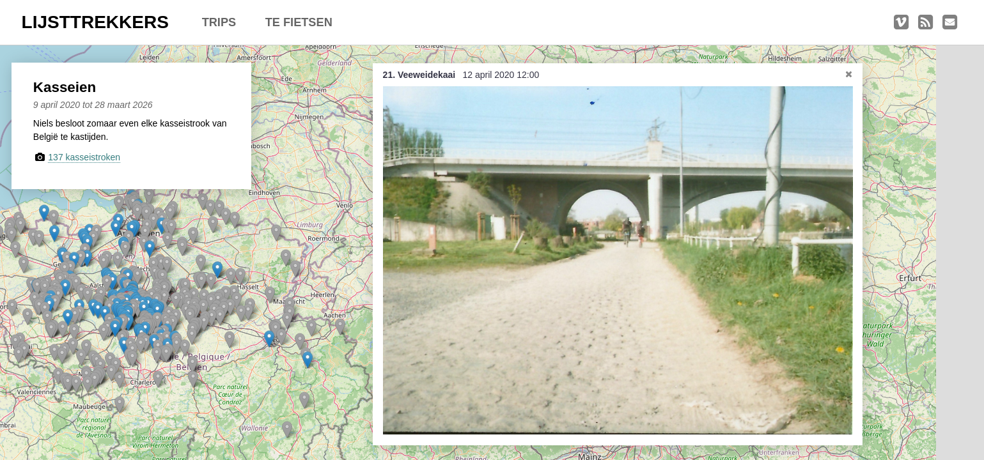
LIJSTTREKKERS (95, 22)
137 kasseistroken (90, 157)
